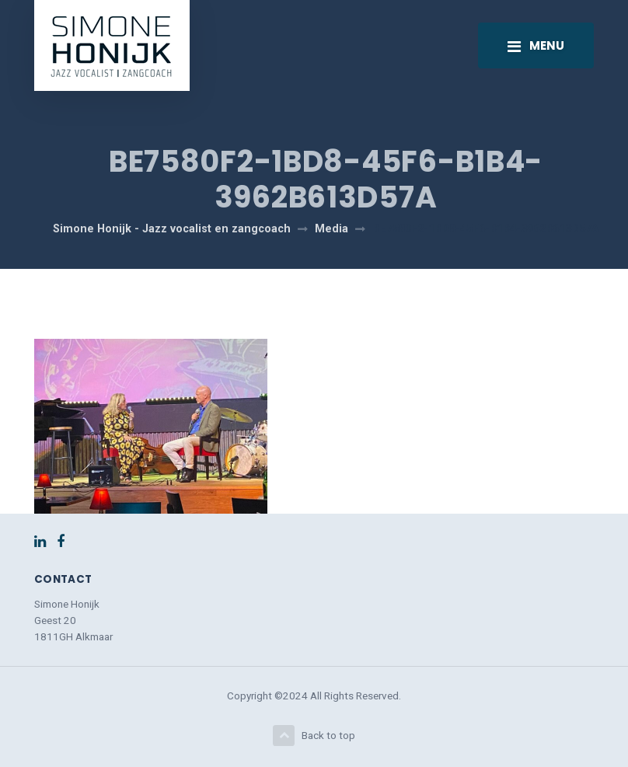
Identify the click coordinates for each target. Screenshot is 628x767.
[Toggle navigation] (536, 45)
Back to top (314, 735)
